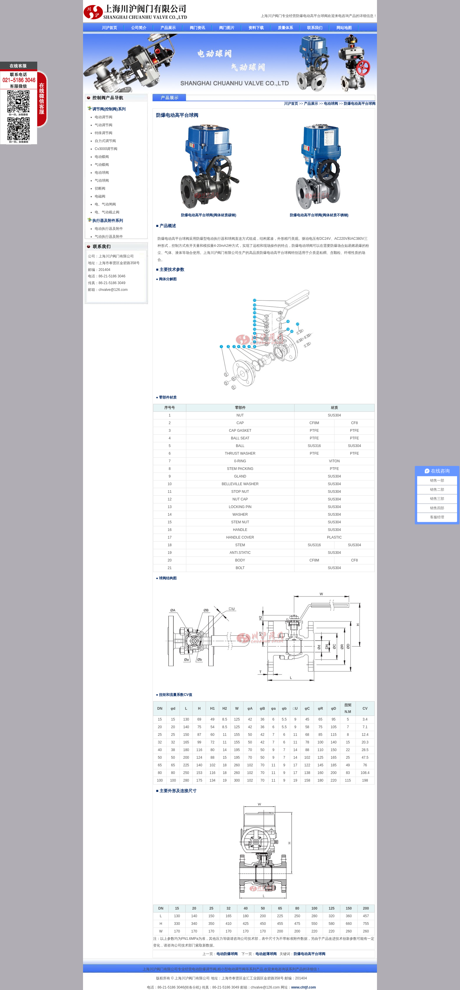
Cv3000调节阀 (106, 149)
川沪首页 (109, 28)
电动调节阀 (103, 117)
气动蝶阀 (102, 165)
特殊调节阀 (103, 133)
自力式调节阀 (105, 141)
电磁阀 (100, 196)
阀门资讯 (197, 28)
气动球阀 (102, 180)
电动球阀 (102, 173)
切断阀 (100, 188)
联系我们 (314, 28)
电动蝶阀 (102, 157)
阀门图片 (226, 28)
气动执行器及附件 (109, 237)
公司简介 (138, 28)
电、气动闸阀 (105, 204)
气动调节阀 (103, 125)
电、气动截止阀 (107, 212)
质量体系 (285, 28)
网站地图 (344, 28)
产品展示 (168, 28)
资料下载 (256, 28)
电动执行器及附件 (109, 229)
